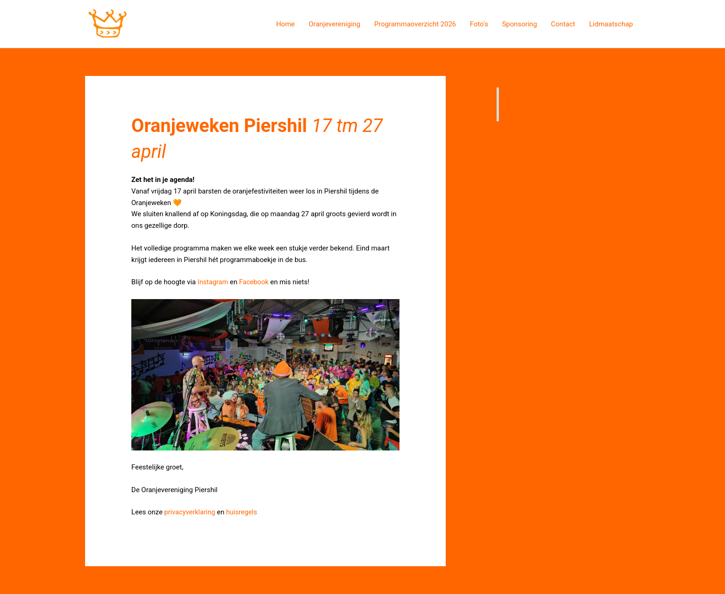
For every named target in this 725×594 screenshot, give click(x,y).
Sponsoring (519, 24)
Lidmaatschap (611, 24)
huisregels (243, 512)
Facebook (255, 282)
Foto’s (479, 24)
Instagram (213, 282)
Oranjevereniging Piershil (548, 104)
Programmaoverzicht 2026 (415, 24)
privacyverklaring (190, 512)
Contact (563, 24)
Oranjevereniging (335, 24)
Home (285, 24)
